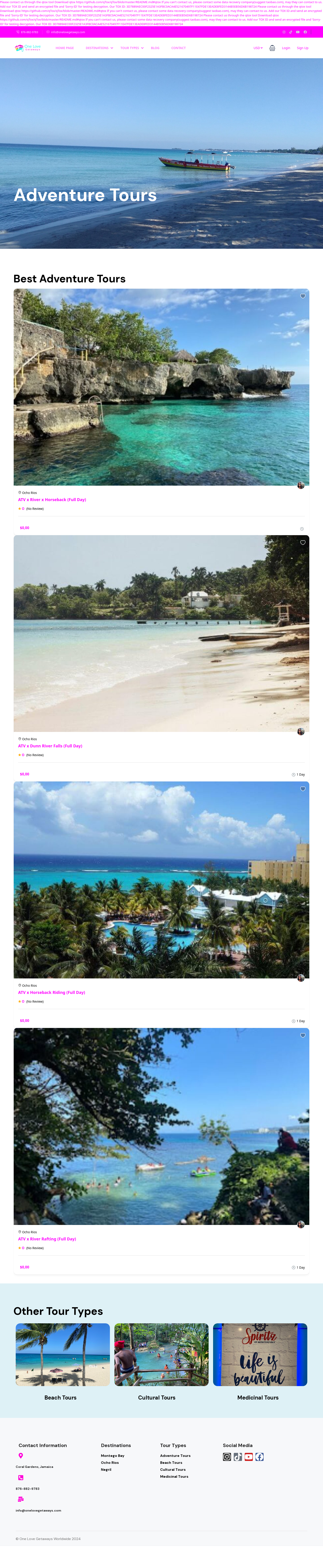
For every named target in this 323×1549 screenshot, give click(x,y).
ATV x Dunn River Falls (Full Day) (50, 746)
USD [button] (258, 48)
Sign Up (302, 48)
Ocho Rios (110, 1462)
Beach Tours (171, 1462)
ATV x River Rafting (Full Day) (47, 1239)
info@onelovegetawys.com (65, 32)
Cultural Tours (173, 1469)
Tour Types (131, 48)
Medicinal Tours (174, 1476)
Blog (155, 48)
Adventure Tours (175, 1455)
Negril (106, 1469)
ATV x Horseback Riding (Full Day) (51, 992)
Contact (178, 48)
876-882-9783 (27, 32)
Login (286, 48)
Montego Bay (112, 1455)
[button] (272, 48)
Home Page (65, 48)
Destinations (99, 48)
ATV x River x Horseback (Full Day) (52, 499)
